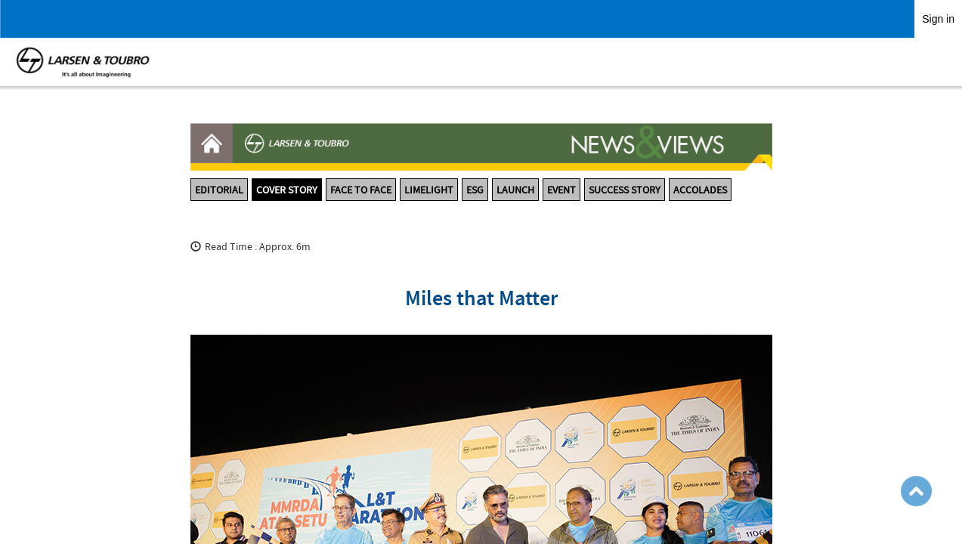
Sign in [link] (938, 19)
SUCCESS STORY (624, 189)
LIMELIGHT (428, 189)
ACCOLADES (700, 189)
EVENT (561, 189)
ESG (475, 189)
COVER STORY (286, 189)
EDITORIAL (219, 189)
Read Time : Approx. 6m (258, 246)
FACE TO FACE (360, 189)
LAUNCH (515, 189)
